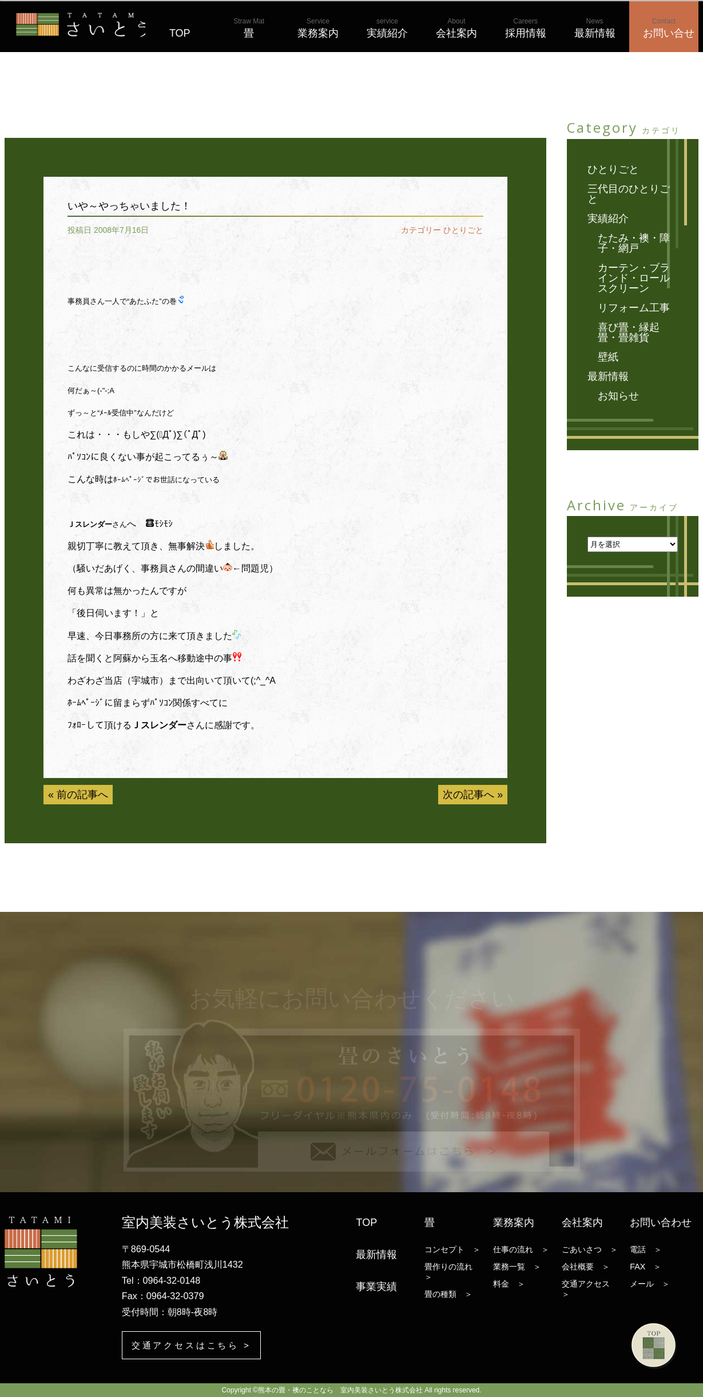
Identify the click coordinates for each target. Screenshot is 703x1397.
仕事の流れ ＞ (521, 1248)
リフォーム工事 (634, 307)
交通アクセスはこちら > (195, 1345)
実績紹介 (387, 28)
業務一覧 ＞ (517, 1266)
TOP (179, 28)
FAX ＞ (645, 1266)
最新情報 (594, 28)
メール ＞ (650, 1283)
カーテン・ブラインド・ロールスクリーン (634, 278)
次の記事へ (468, 794)
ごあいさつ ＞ (590, 1248)
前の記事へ (82, 794)
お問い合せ (668, 28)
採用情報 (525, 28)
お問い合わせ (661, 1222)
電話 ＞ (646, 1248)
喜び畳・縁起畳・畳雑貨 (629, 332)
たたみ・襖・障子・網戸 (634, 243)
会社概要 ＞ (586, 1266)
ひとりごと (463, 230)
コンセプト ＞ (452, 1248)
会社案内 (456, 28)
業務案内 (318, 28)
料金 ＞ (509, 1283)
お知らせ (618, 396)
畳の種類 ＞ (448, 1293)
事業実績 (376, 1286)
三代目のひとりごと (628, 194)
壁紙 (608, 357)
